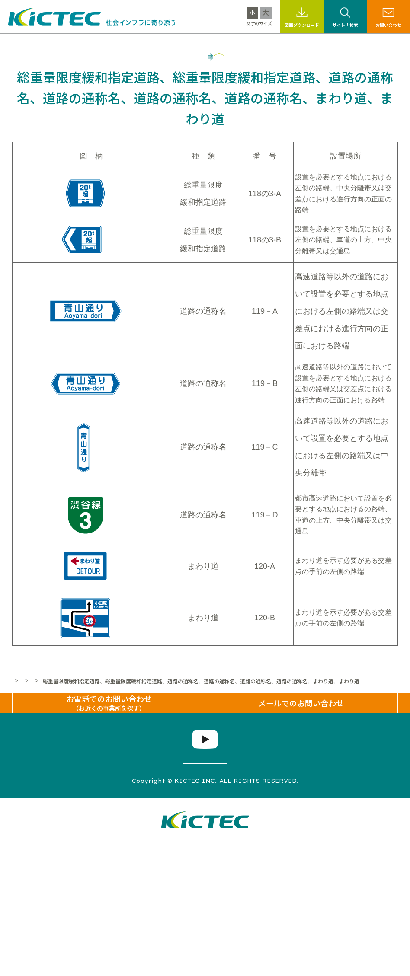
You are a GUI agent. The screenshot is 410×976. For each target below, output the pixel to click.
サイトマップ (76, 914)
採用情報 (326, 44)
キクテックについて (64, 44)
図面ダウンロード (302, 25)
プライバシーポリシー (142, 914)
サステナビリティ (208, 44)
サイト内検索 (345, 25)
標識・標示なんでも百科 (272, 44)
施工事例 (163, 44)
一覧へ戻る (205, 716)
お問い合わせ (388, 25)
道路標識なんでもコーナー (136, 762)
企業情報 (360, 44)
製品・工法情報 (120, 44)
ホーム (20, 762)
